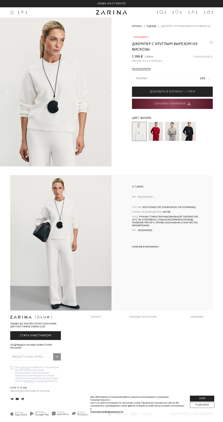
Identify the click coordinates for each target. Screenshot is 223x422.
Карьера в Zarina (200, 330)
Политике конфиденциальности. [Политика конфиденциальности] (107, 411)
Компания (197, 317)
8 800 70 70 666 (18, 387)
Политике (29, 381)
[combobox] (172, 78)
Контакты (197, 337)
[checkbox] (11, 367)
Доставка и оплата (141, 322)
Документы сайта (140, 359)
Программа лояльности (144, 344)
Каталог (96, 317)
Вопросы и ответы (141, 337)
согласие (24, 367)
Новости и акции (202, 344)
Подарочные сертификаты (146, 352)
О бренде (196, 322)
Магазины (197, 352)
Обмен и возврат (139, 330)
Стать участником (35, 335)
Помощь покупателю (143, 317)
